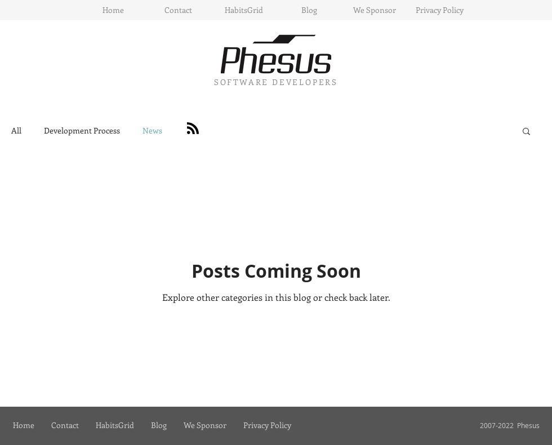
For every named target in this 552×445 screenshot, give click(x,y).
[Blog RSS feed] (193, 128)
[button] (526, 132)
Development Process (82, 130)
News (152, 130)
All (16, 130)
